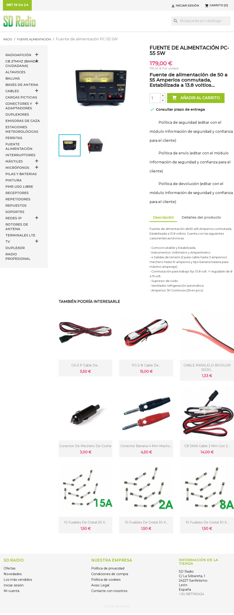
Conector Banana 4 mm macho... (146, 446)
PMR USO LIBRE (19, 187)
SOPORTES (14, 212)
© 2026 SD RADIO (117, 606)
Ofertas (9, 568)
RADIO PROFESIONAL (17, 256)
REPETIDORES (17, 199)
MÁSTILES (14, 161)
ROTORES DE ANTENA (16, 226)
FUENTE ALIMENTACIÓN (18, 146)
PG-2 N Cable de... (146, 365)
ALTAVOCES (15, 72)
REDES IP (13, 218)
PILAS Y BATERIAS (21, 174)
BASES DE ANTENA (21, 85)
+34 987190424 (191, 594)
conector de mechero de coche (85, 446)
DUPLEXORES (17, 114)
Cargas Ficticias (21, 97)
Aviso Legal (100, 585)
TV (7, 242)
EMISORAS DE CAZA (22, 121)
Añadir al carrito (196, 98)
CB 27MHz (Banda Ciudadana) (21, 63)
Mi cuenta (11, 591)
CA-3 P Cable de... (85, 365)
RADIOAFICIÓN (18, 55)
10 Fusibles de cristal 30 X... (85, 522)
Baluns (12, 78)
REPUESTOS (16, 205)
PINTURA (13, 180)
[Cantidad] (155, 98)
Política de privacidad (107, 568)
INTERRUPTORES (20, 155)
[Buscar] (201, 20)
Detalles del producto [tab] (201, 217)
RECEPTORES (17, 193)
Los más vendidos (18, 580)
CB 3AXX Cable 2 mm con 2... (207, 446)
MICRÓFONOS (17, 168)
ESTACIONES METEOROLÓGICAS (21, 129)
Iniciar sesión (14, 585)
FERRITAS (13, 138)
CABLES (12, 91)
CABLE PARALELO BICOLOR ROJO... (207, 367)
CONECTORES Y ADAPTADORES (18, 106)
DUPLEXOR (15, 248)
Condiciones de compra (109, 574)
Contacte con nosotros (109, 591)
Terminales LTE (20, 235)
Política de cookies (105, 580)
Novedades (13, 574)
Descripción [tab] (163, 217)
